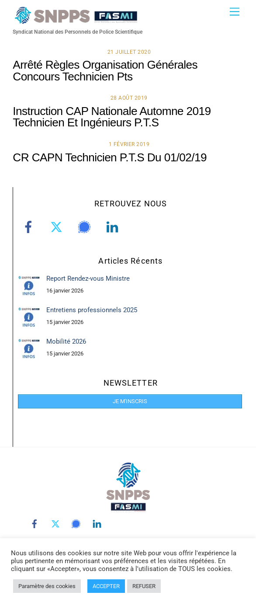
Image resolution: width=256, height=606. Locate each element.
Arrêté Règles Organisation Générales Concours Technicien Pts (105, 70)
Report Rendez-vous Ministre (88, 278)
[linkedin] (114, 227)
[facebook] (30, 227)
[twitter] (58, 227)
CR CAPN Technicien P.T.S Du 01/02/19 (110, 157)
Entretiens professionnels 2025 (91, 310)
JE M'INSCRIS (130, 401)
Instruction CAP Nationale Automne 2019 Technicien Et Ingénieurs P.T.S (112, 116)
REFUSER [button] (144, 586)
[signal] (86, 227)
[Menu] (234, 12)
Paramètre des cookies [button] (47, 586)
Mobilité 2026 (66, 341)
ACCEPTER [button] (106, 586)
